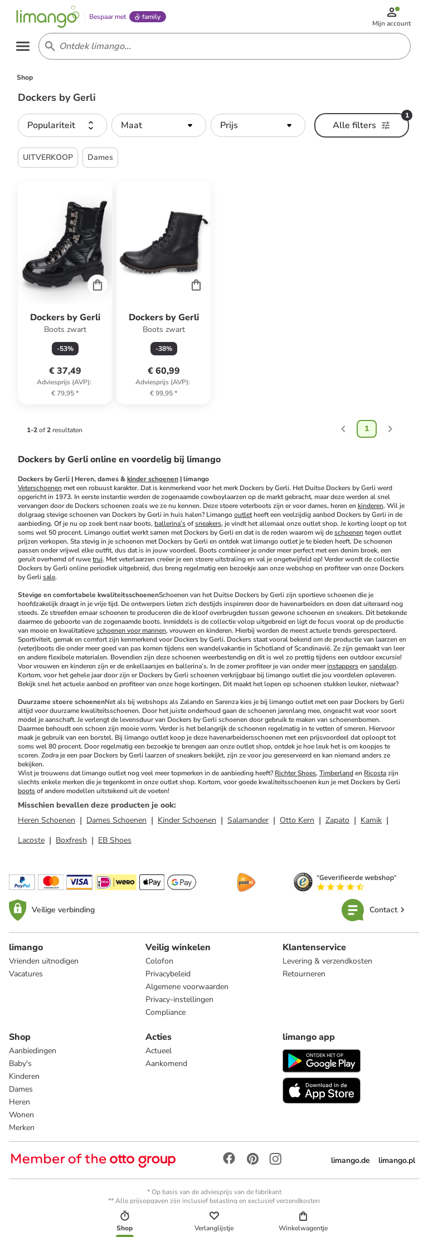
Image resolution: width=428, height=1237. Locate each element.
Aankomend (166, 1067)
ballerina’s (170, 527)
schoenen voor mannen (131, 634)
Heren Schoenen (46, 824)
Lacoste (31, 844)
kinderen (370, 509)
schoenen (348, 536)
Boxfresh (71, 844)
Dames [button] (100, 161)
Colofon (159, 965)
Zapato (337, 824)
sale (49, 580)
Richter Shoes (295, 776)
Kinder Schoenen (187, 824)
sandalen (382, 670)
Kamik (371, 824)
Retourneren (304, 977)
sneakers (208, 527)
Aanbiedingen (32, 1054)
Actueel (158, 1054)
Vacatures (26, 977)
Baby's (20, 1067)
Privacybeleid (168, 977)
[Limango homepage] (50, 17)
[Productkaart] (65, 296)
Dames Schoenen (116, 824)
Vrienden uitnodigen (44, 965)
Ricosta (375, 776)
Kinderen (24, 1080)
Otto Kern (297, 824)
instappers (342, 670)
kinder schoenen (152, 482)
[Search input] (223, 49)
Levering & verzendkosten (327, 965)
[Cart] (97, 288)
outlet (243, 518)
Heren (19, 1106)
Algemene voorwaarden (186, 990)
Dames (21, 1093)
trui (98, 563)
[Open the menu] (25, 49)
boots (26, 794)
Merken (22, 1131)
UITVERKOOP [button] (48, 161)
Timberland (336, 776)
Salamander (248, 824)
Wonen (21, 1118)
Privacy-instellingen (179, 1003)
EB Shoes (115, 844)
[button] (62, 129)
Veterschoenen (40, 491)
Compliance (165, 1016)
